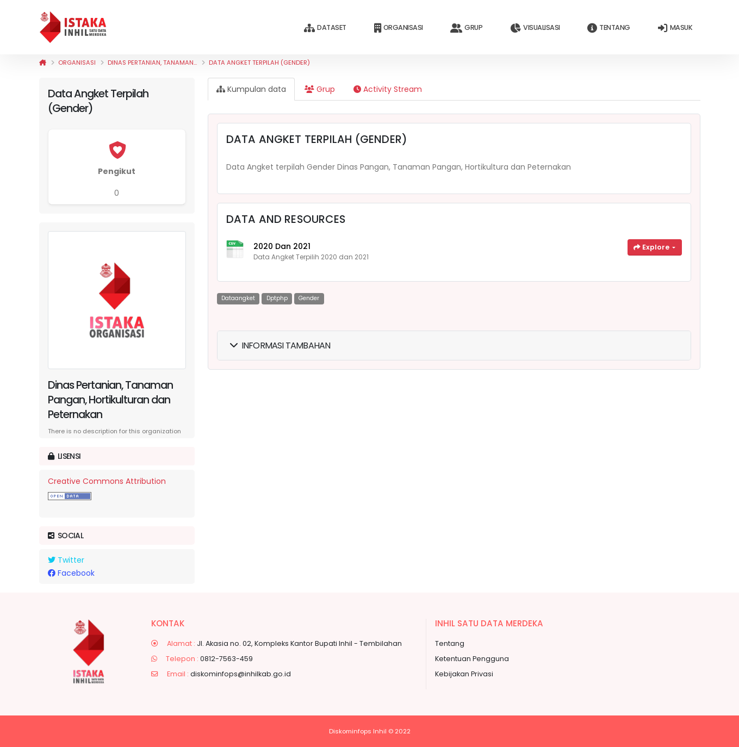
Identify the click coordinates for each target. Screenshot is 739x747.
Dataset (325, 28)
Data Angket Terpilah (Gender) (259, 62)
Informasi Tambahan (280, 345)
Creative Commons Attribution (107, 481)
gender (309, 298)
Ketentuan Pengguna (472, 658)
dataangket (238, 298)
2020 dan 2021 (281, 246)
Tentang (608, 28)
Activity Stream (387, 89)
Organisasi (398, 28)
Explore (652, 247)
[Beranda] (42, 62)
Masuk (675, 28)
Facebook (71, 573)
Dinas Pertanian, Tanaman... (152, 62)
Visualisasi (535, 28)
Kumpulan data (251, 89)
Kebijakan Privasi (464, 673)
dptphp (277, 298)
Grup (466, 28)
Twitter (66, 560)
